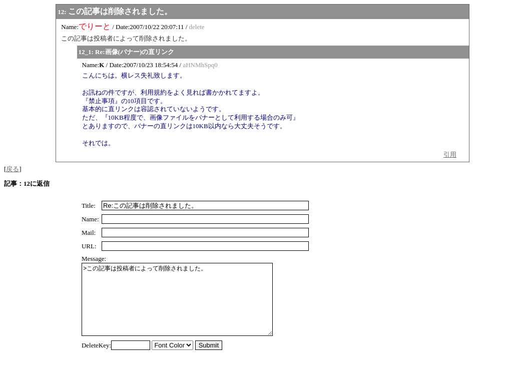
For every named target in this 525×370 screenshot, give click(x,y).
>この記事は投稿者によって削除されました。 (187, 307)
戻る (12, 169)
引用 (449, 154)
